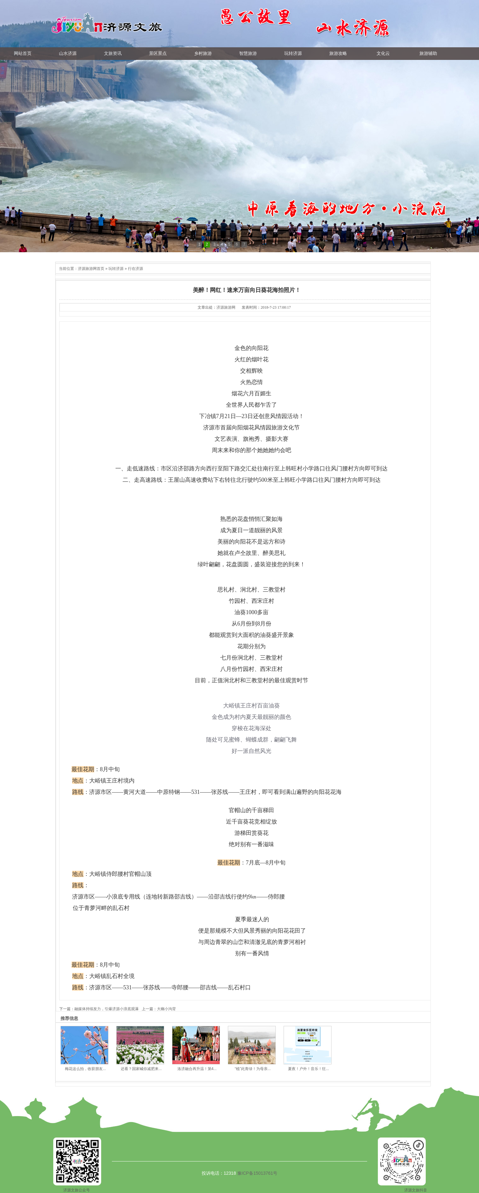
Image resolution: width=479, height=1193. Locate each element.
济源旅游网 (225, 307)
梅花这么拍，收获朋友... (85, 1069)
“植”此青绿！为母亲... (253, 1069)
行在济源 (135, 268)
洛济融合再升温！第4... (197, 1069)
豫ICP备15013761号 (257, 1173)
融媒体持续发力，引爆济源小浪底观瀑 (106, 1009)
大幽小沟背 (166, 1009)
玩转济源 (116, 268)
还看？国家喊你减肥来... (141, 1069)
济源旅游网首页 (91, 268)
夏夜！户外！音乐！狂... (308, 1069)
